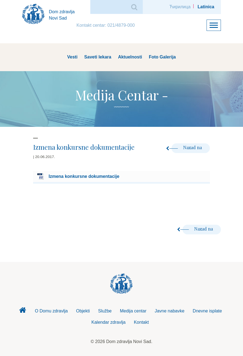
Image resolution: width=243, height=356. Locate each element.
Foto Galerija (162, 57)
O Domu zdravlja (51, 311)
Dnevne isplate (207, 311)
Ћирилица (180, 6)
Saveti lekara (97, 57)
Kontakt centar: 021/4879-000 (105, 25)
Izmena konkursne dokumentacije (84, 176)
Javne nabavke (169, 311)
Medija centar (133, 311)
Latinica (206, 6)
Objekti (83, 311)
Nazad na (187, 147)
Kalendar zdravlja (108, 322)
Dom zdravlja (22, 311)
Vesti (72, 57)
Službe (105, 311)
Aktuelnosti (130, 57)
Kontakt (141, 322)
